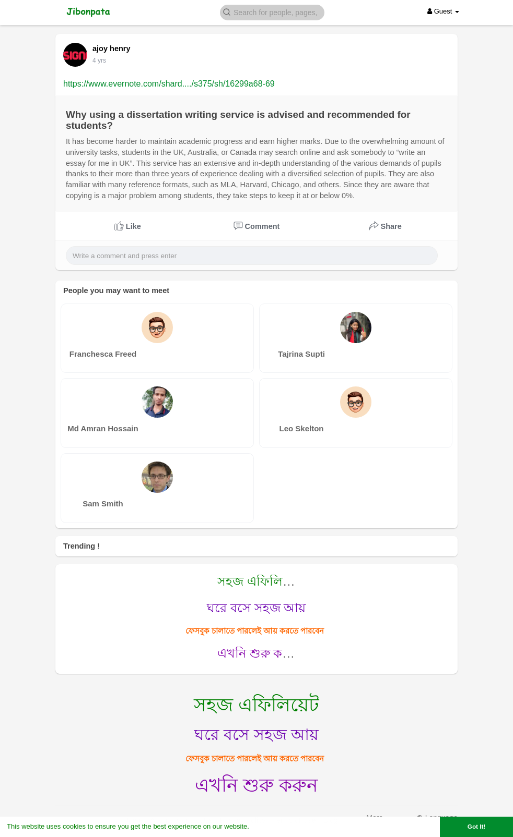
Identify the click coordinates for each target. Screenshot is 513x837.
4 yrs (99, 60)
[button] (272, 11)
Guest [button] (443, 11)
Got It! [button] (476, 826)
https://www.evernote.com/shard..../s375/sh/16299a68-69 (169, 83)
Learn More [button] (269, 826)
